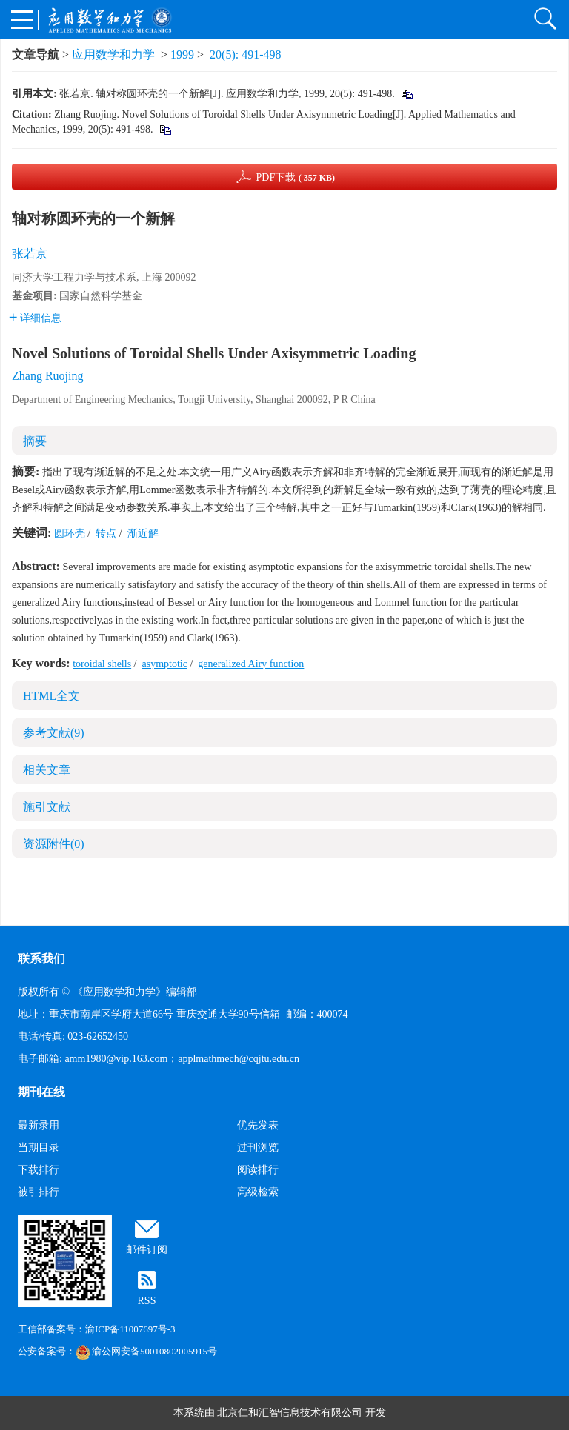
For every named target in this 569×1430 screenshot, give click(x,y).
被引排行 (38, 1191)
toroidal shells (102, 663)
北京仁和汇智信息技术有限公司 (289, 1412)
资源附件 (53, 844)
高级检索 (258, 1191)
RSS (147, 1300)
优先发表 (258, 1125)
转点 (106, 533)
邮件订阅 (146, 1249)
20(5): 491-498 (245, 54)
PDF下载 (295, 177)
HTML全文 (51, 695)
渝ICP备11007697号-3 (130, 1328)
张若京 (29, 253)
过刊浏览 (258, 1147)
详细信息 (35, 318)
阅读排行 (258, 1169)
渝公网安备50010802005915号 (146, 1351)
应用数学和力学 (113, 54)
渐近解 (143, 533)
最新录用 (38, 1125)
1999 (182, 54)
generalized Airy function (251, 663)
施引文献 (46, 807)
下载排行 (38, 1169)
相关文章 (46, 770)
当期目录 (38, 1147)
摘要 (35, 441)
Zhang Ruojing (47, 376)
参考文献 (53, 732)
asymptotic (164, 663)
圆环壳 (69, 533)
